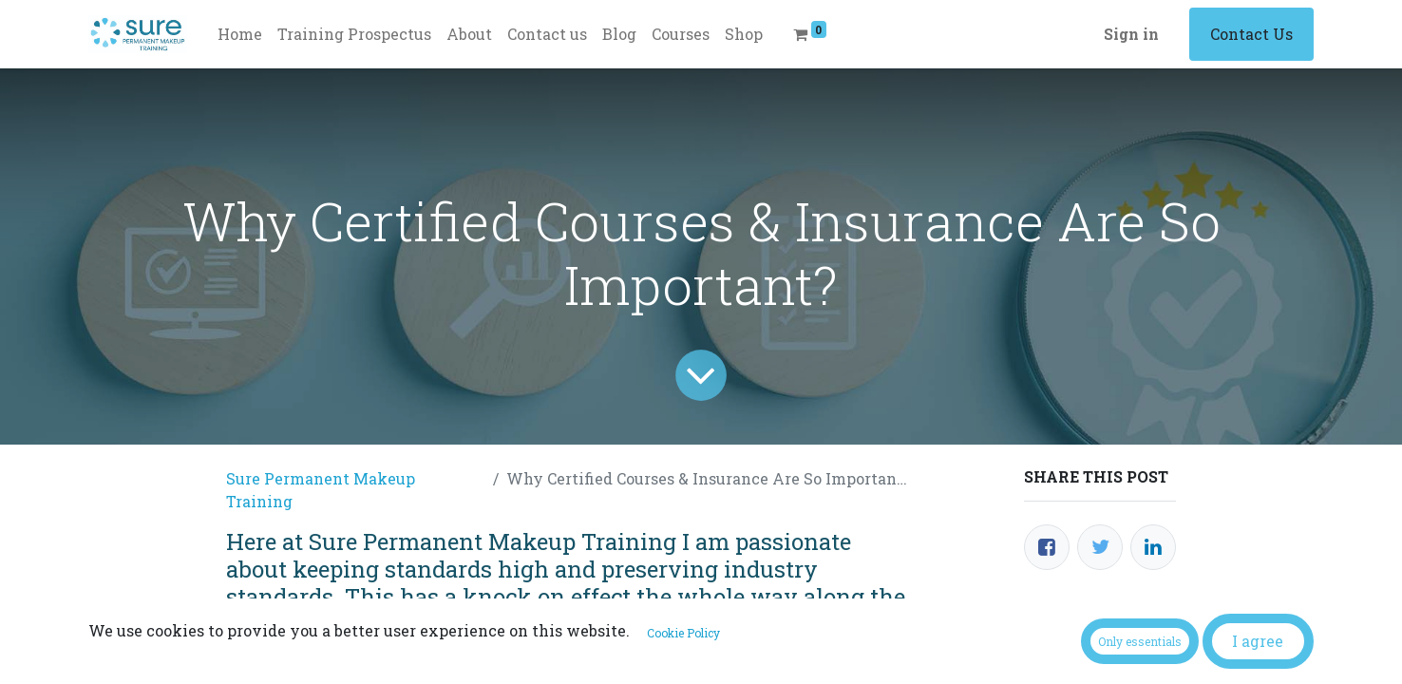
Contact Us (1251, 34)
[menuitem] (240, 34)
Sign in (1131, 34)
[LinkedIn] (1153, 547)
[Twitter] (1100, 547)
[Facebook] (1047, 547)
